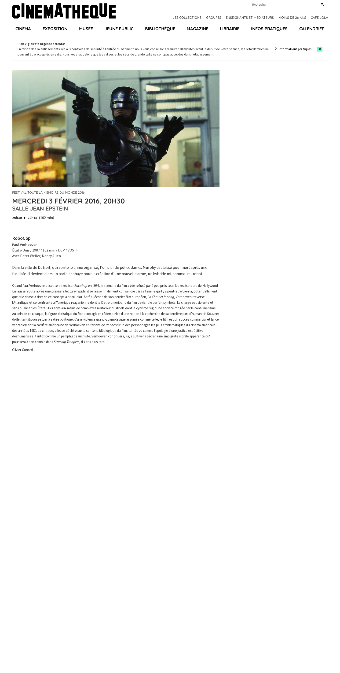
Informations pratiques (295, 49)
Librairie (229, 28)
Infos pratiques (269, 28)
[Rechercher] (321, 5)
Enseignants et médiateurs (250, 17)
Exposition (55, 28)
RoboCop (21, 238)
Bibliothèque (160, 28)
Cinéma (23, 28)
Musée (86, 28)
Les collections (187, 17)
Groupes (213, 17)
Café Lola (319, 17)
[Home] (64, 11)
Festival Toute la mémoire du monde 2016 (48, 192)
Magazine (197, 28)
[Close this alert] (319, 49)
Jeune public (119, 28)
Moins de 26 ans (292, 17)
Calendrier (312, 28)
